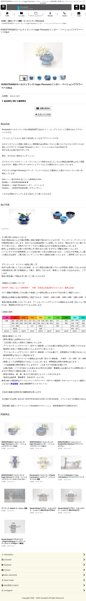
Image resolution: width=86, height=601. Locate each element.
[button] (3, 7)
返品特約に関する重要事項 (14, 101)
